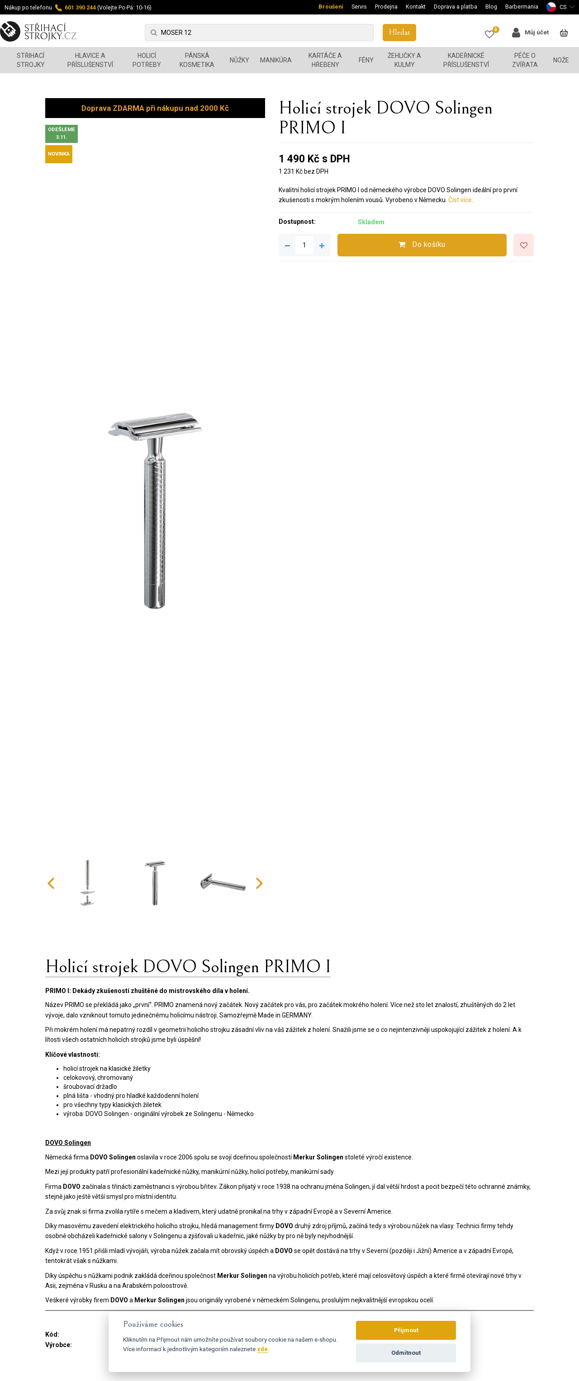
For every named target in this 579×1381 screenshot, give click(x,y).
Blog (491, 6)
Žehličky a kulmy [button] (404, 60)
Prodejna (386, 6)
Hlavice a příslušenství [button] (90, 60)
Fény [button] (366, 60)
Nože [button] (561, 60)
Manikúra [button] (276, 60)
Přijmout (406, 1330)
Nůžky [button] (239, 60)
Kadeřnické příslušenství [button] (466, 60)
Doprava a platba (455, 6)
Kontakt (416, 6)
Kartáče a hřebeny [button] (325, 60)
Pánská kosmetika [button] (197, 60)
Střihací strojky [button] (31, 60)
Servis (359, 6)
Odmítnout (406, 1352)
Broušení (330, 6)
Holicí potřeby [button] (147, 60)
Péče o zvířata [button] (525, 60)
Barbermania (521, 6)
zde (262, 1349)
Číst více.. (461, 199)
